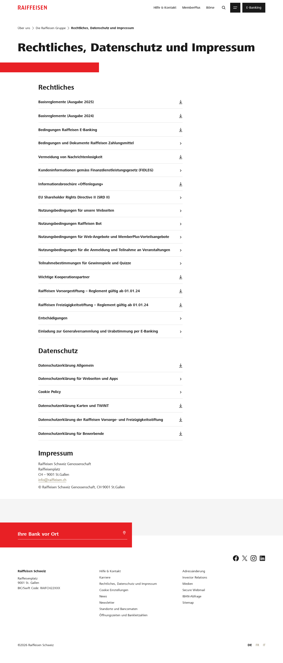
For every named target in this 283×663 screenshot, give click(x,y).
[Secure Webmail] (193, 590)
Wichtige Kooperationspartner (110, 277)
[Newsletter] (106, 602)
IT (264, 645)
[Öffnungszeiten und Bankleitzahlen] (123, 615)
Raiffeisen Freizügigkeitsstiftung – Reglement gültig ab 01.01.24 (110, 305)
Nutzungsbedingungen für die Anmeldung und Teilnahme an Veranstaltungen (110, 250)
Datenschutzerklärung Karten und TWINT (110, 406)
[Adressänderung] (193, 571)
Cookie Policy (110, 392)
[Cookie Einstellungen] (113, 590)
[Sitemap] (188, 602)
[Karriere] (104, 577)
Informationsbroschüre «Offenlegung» (110, 184)
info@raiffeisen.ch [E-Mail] (52, 480)
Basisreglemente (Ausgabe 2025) (110, 102)
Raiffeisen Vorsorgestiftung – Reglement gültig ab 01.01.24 (110, 291)
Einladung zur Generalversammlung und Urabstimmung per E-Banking (110, 331)
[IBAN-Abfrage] (191, 596)
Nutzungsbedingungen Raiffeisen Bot (110, 223)
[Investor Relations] (194, 577)
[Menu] (235, 8)
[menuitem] (165, 8)
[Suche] (223, 8)
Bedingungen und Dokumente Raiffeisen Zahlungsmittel (110, 143)
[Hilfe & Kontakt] (110, 571)
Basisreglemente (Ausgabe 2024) (110, 116)
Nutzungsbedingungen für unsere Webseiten (110, 210)
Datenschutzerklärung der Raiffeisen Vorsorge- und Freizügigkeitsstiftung (110, 420)
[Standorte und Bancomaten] (118, 609)
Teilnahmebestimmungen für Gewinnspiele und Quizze (110, 263)
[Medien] (187, 584)
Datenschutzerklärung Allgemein (110, 365)
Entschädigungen (110, 318)
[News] (103, 596)
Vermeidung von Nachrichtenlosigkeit (110, 157)
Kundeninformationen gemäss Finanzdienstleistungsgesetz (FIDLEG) (110, 170)
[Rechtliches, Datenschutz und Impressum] (128, 584)
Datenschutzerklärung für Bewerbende (110, 434)
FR (257, 645)
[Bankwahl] (70, 535)
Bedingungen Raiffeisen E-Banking (110, 130)
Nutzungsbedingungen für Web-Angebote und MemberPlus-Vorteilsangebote (110, 237)
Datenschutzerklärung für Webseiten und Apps (110, 378)
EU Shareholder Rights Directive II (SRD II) (110, 197)
